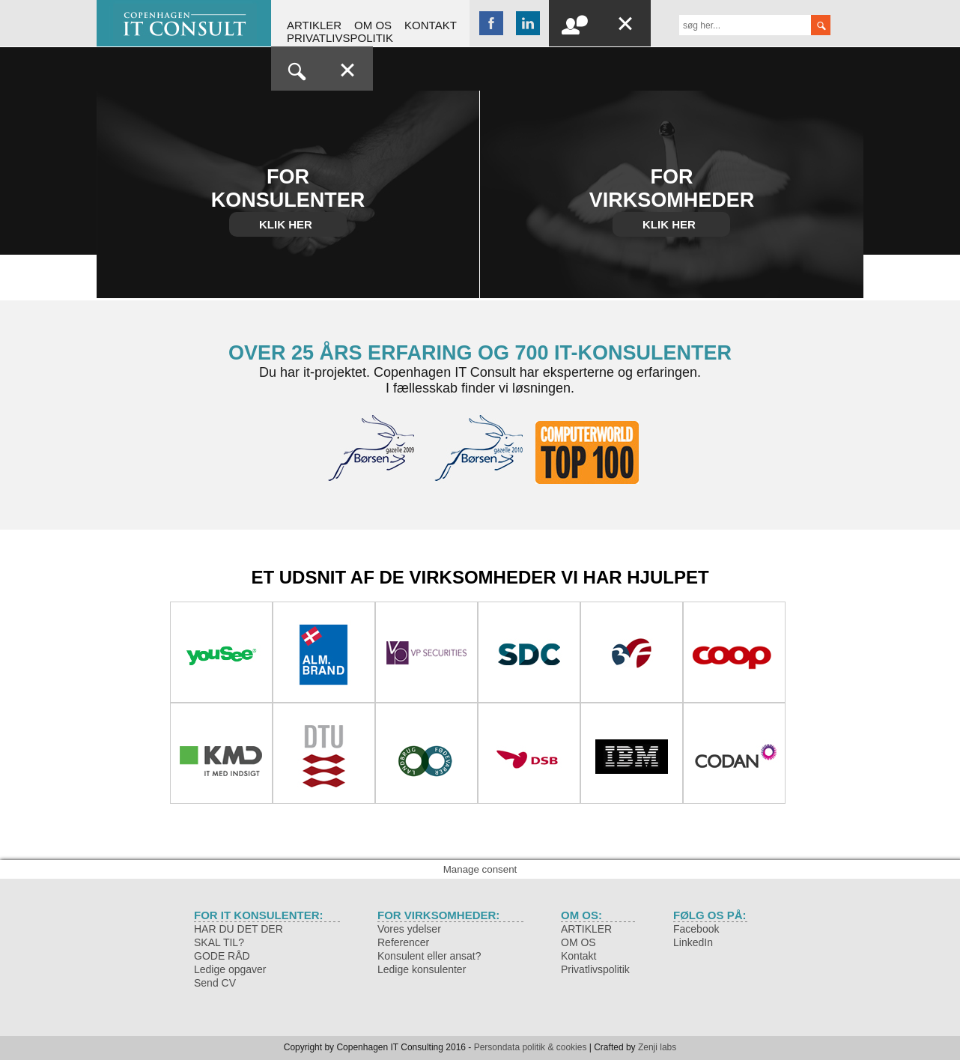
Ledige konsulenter (421, 969)
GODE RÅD (222, 956)
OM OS (373, 25)
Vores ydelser (409, 929)
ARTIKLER (314, 25)
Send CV (215, 983)
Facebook (696, 929)
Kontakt (430, 25)
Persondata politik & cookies (530, 1047)
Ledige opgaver (230, 969)
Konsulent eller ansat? (429, 956)
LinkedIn (693, 942)
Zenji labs (657, 1047)
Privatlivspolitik (340, 37)
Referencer (403, 942)
